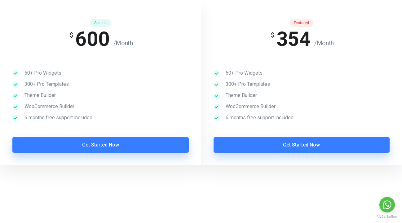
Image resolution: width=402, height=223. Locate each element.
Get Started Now (100, 145)
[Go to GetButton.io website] (387, 217)
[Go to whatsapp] (387, 204)
